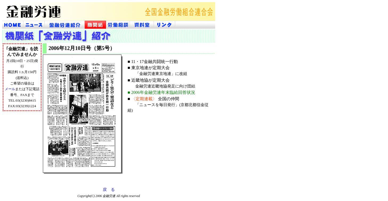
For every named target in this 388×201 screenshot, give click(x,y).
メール (10, 89)
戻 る (109, 189)
